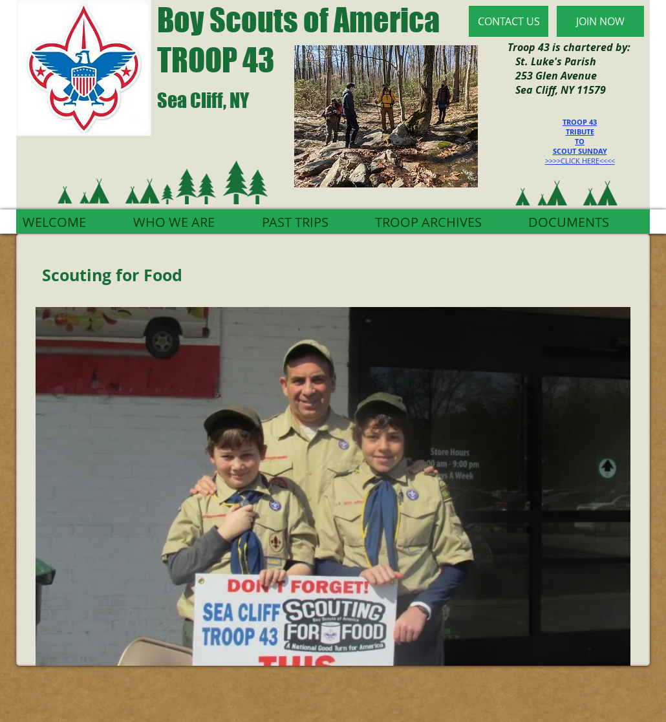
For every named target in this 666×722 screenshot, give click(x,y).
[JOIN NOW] (600, 21)
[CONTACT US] (508, 21)
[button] (333, 486)
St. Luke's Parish (552, 61)
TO (580, 141)
